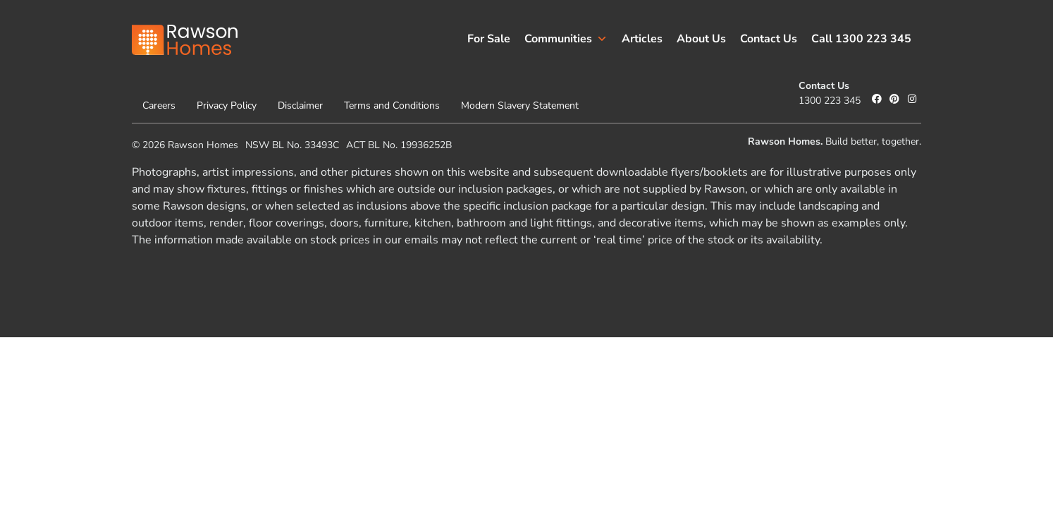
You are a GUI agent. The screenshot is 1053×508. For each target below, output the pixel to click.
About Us (701, 39)
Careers (159, 105)
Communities (566, 39)
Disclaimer (300, 105)
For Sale (488, 39)
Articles (642, 39)
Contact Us (768, 39)
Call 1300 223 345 (861, 39)
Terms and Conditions (392, 105)
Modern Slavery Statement (520, 105)
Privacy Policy (227, 105)
